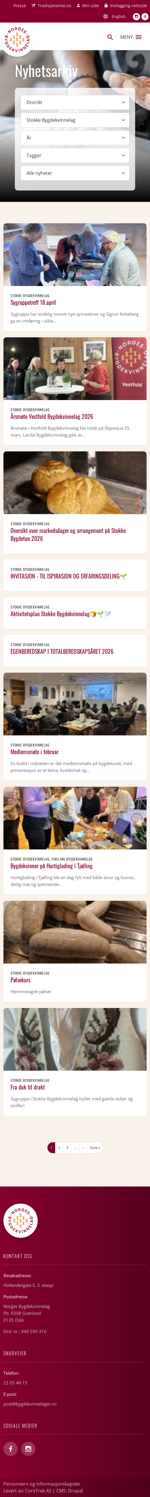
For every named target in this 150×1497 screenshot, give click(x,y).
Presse (19, 5)
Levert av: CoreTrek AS (27, 1491)
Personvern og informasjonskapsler (42, 1484)
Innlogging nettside (128, 5)
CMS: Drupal (69, 1491)
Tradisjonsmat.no (54, 5)
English (119, 16)
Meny (130, 37)
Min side (90, 5)
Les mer (75, 277)
